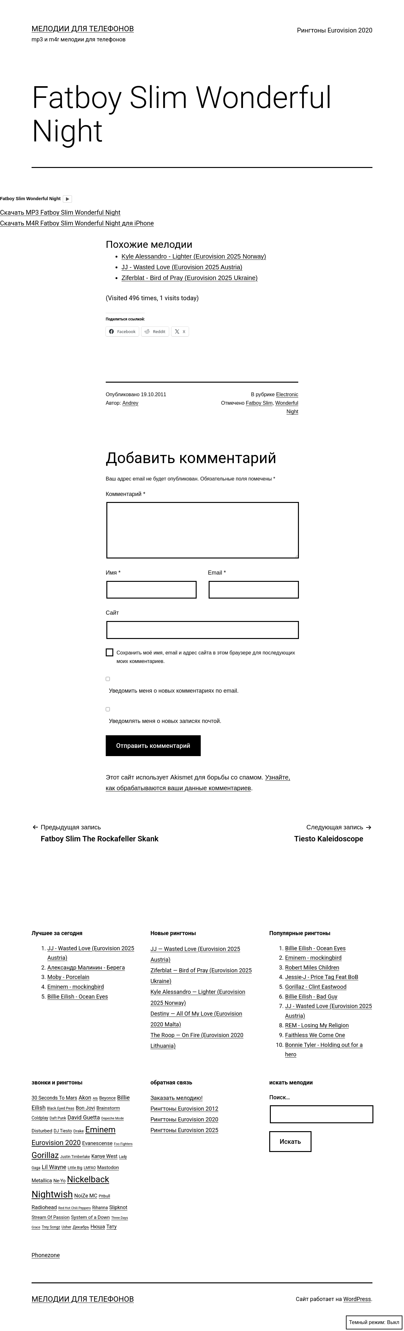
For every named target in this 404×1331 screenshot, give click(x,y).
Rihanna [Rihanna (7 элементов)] (100, 1207)
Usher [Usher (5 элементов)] (66, 1227)
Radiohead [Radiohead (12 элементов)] (44, 1207)
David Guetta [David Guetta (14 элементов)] (84, 1117)
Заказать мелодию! (177, 1098)
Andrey (130, 403)
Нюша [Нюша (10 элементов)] (98, 1227)
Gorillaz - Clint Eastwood (316, 986)
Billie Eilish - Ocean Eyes (77, 996)
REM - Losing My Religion (317, 1025)
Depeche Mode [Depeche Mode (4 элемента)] (112, 1118)
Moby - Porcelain (68, 977)
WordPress (357, 1299)
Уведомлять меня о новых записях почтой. (165, 721)
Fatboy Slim (259, 403)
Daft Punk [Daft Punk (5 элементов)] (58, 1118)
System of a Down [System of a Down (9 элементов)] (90, 1217)
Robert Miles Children (312, 967)
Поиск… (279, 1097)
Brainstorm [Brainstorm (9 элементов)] (108, 1108)
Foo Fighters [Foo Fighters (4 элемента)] (123, 1144)
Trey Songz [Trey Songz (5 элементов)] (51, 1227)
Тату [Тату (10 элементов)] (111, 1227)
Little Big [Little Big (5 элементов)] (75, 1168)
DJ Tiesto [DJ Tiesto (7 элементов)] (63, 1130)
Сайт (112, 613)
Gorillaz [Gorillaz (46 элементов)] (45, 1155)
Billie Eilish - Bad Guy (311, 996)
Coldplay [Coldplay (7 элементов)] (40, 1117)
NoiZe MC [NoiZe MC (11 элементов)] (85, 1196)
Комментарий (125, 494)
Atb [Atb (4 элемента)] (95, 1098)
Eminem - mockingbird (75, 986)
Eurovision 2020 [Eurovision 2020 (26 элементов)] (56, 1143)
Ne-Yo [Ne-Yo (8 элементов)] (59, 1181)
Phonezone (46, 1255)
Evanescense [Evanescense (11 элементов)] (97, 1143)
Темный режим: (374, 1322)
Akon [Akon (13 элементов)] (85, 1098)
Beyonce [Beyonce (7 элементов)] (107, 1098)
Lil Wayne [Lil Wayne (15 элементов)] (54, 1167)
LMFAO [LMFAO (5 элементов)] (90, 1168)
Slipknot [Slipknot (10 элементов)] (118, 1207)
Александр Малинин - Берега (86, 967)
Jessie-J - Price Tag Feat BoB (321, 977)
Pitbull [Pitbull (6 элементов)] (104, 1196)
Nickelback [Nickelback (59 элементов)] (88, 1179)
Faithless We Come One (315, 1035)
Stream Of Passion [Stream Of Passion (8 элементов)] (51, 1217)
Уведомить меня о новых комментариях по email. (174, 691)
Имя (113, 573)
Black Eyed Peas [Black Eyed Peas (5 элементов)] (60, 1108)
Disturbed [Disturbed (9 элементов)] (42, 1131)
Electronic (287, 394)
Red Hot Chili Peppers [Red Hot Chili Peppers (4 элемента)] (74, 1208)
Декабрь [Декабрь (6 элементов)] (81, 1227)
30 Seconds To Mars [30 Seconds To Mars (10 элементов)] (54, 1098)
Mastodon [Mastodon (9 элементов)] (108, 1167)
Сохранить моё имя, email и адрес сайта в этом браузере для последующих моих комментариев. (205, 657)
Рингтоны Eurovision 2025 (184, 1130)
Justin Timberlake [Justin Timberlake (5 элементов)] (75, 1157)
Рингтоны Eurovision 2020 (334, 30)
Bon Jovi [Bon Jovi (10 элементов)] (85, 1108)
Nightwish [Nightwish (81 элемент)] (52, 1194)
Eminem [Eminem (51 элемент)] (100, 1129)
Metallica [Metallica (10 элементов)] (42, 1181)
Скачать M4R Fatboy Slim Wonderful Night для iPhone (77, 223)
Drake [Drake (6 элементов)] (78, 1131)
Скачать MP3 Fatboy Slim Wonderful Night (60, 212)
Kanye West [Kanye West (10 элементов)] (104, 1156)
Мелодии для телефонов (83, 28)
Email (217, 573)
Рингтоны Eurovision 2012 (184, 1108)
